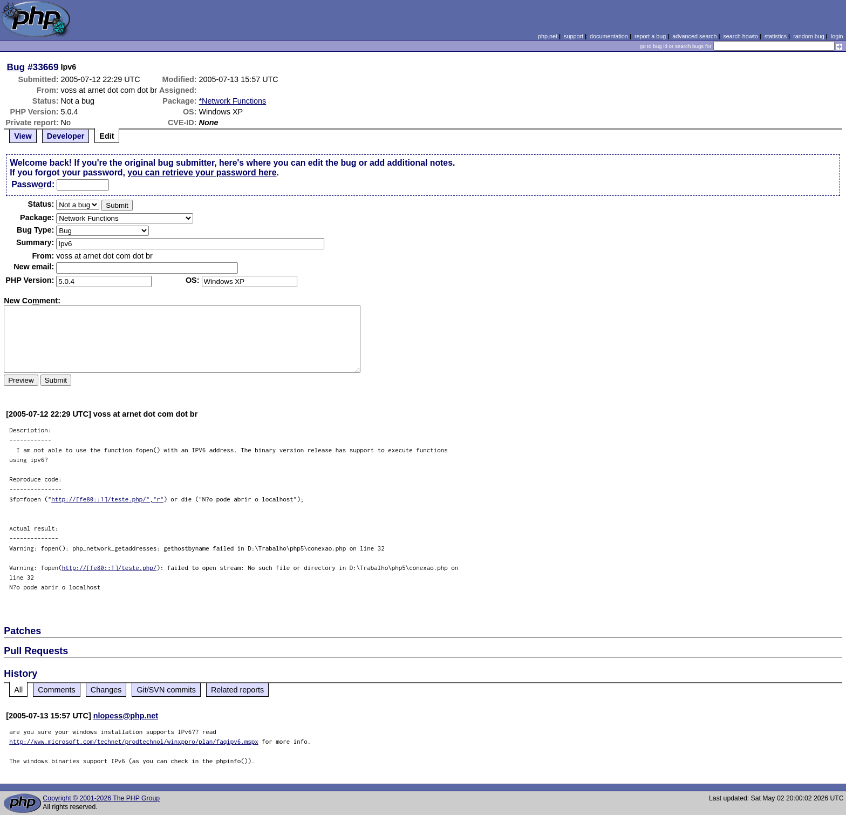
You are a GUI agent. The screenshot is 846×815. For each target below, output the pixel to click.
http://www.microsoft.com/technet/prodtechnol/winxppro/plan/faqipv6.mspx (133, 741)
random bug (808, 36)
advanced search (694, 36)
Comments (57, 689)
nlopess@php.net (125, 715)
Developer (66, 136)
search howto (740, 36)
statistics (776, 36)
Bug (16, 67)
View (23, 136)
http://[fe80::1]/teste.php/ (109, 567)
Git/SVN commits (166, 689)
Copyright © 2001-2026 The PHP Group (101, 798)
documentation (609, 36)
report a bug (650, 36)
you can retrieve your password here (201, 172)
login (837, 36)
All (18, 689)
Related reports (237, 689)
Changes (106, 689)
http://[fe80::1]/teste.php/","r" (107, 498)
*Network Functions (233, 101)
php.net (547, 36)
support (573, 36)
